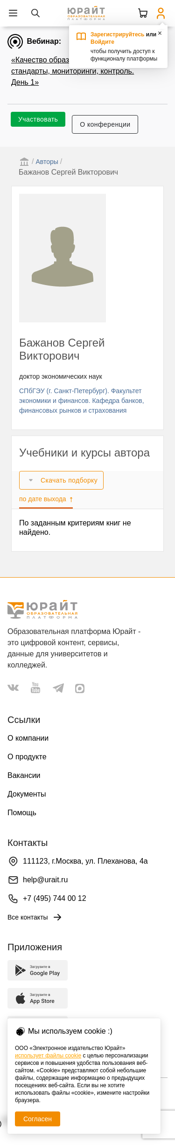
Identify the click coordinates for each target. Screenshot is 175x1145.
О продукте (27, 757)
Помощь (21, 813)
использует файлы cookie (48, 1055)
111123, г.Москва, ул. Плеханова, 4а (85, 861)
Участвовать (38, 119)
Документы (26, 794)
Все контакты (35, 917)
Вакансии (24, 775)
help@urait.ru (45, 880)
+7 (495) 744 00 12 (54, 898)
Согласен (37, 1119)
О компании (28, 738)
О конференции (105, 124)
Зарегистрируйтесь (118, 34)
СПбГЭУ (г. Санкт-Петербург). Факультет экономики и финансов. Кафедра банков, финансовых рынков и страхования (81, 400)
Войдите (102, 42)
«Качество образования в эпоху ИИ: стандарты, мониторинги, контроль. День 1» (73, 71)
